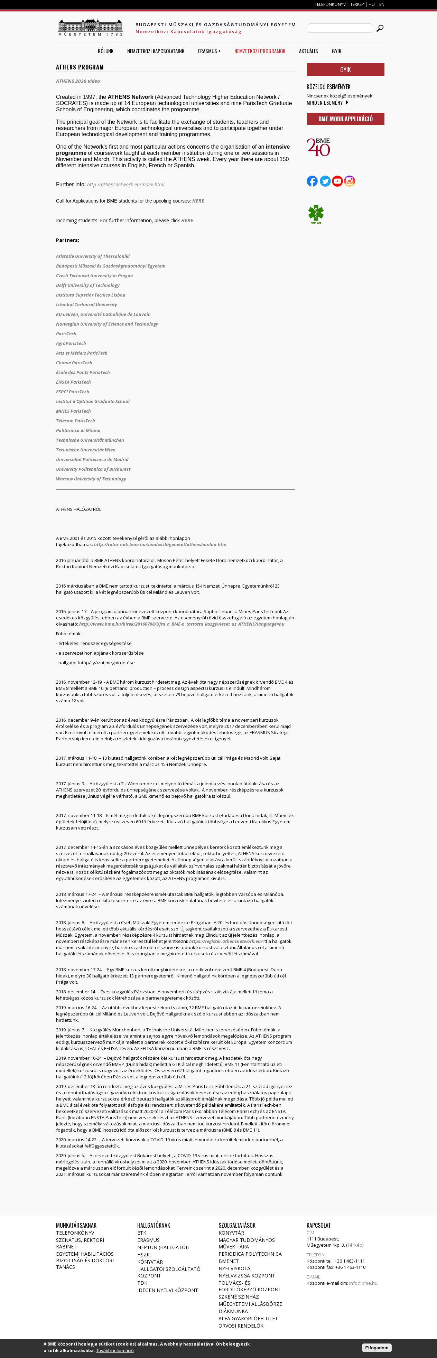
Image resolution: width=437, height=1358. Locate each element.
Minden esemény (325, 102)
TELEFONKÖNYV (330, 4)
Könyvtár (150, 1261)
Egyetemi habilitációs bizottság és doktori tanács (85, 1260)
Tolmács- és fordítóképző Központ (249, 1286)
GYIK (336, 51)
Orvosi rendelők (240, 1325)
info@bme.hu (363, 1283)
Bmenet (228, 1261)
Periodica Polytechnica (250, 1254)
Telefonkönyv (75, 1232)
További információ (114, 1351)
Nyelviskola (234, 1268)
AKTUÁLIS (308, 51)
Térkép (354, 1245)
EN (381, 4)
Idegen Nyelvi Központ (167, 1290)
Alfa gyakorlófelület (248, 1318)
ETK (141, 1232)
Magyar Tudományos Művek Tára (246, 1243)
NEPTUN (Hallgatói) (163, 1247)
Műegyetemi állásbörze (250, 1304)
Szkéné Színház (238, 1296)
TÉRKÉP (357, 4)
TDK (142, 1283)
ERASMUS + (209, 51)
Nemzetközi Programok (259, 51)
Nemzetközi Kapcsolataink (155, 51)
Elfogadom (376, 1348)
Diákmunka (233, 1311)
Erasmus (148, 1240)
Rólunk (105, 51)
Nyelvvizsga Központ (246, 1275)
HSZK (143, 1254)
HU (372, 4)
